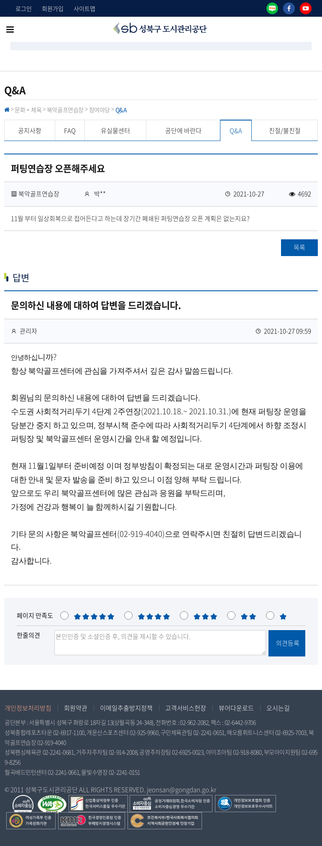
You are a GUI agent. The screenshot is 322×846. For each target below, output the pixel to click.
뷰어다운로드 (236, 708)
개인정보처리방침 (28, 708)
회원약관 (75, 708)
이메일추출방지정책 (126, 708)
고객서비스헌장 (185, 708)
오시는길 (278, 708)
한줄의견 (28, 635)
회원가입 (53, 8)
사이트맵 (84, 8)
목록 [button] (299, 247)
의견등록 (287, 643)
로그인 (23, 8)
